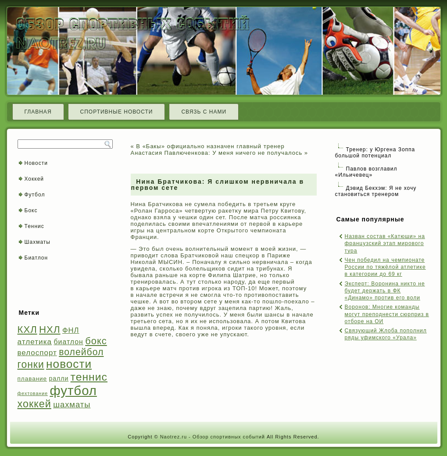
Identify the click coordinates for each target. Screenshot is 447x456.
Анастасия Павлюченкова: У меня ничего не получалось (217, 153)
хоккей (34, 404)
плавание (32, 378)
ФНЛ (70, 330)
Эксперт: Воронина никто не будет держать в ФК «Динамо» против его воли (385, 291)
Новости (36, 163)
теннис (89, 377)
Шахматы (37, 242)
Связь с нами (203, 112)
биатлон (68, 342)
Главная (38, 112)
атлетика (35, 341)
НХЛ (50, 329)
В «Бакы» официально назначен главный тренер (210, 146)
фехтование (33, 393)
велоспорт (37, 353)
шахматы (71, 404)
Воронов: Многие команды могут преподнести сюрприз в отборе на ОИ (387, 314)
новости (69, 363)
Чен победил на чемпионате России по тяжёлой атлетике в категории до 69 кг (385, 267)
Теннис (34, 226)
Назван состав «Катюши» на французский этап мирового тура (385, 243)
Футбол (35, 195)
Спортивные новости (116, 112)
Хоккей (34, 179)
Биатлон (36, 258)
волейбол (81, 352)
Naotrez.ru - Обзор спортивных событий (212, 436)
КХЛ (27, 329)
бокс (96, 340)
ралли (58, 378)
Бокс (31, 210)
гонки (31, 364)
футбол (73, 390)
